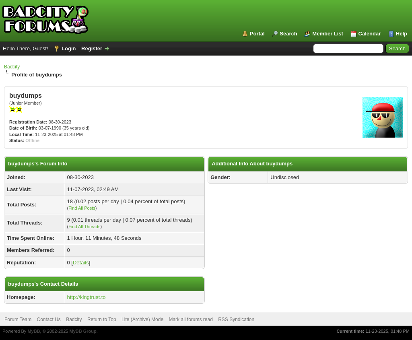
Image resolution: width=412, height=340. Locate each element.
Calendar (369, 34)
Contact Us (48, 319)
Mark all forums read (190, 319)
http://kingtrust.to (86, 297)
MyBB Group (82, 331)
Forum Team (17, 319)
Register (91, 48)
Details (81, 263)
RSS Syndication (236, 319)
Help (401, 34)
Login (69, 48)
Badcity (12, 67)
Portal (257, 34)
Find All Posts (81, 208)
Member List (327, 34)
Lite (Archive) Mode (142, 319)
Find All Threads (84, 226)
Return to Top (101, 319)
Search (288, 34)
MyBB (33, 331)
